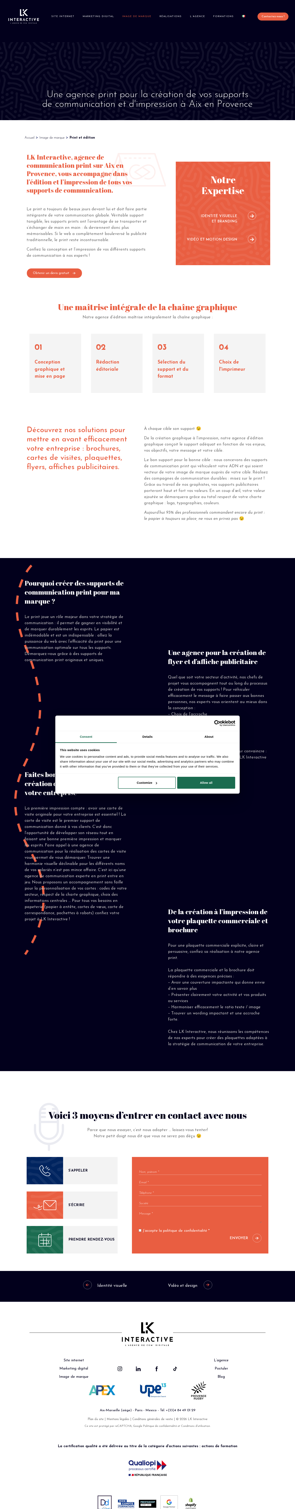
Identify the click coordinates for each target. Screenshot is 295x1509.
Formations (221, 16)
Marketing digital (99, 16)
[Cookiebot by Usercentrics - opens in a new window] (217, 723)
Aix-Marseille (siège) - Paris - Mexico (128, 1401)
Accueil (29, 128)
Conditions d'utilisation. (196, 1416)
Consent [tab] (86, 736)
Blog (221, 1368)
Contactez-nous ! (269, 16)
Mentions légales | (119, 1410)
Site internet (64, 16)
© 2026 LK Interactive (192, 1410)
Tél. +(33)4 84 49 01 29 (177, 1401)
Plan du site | (97, 1410)
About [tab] (208, 736)
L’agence (195, 16)
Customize (147, 782)
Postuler (221, 1359)
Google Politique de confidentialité (155, 1416)
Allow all (206, 782)
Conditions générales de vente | (154, 1410)
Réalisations (170, 16)
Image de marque (136, 16)
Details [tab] (147, 736)
